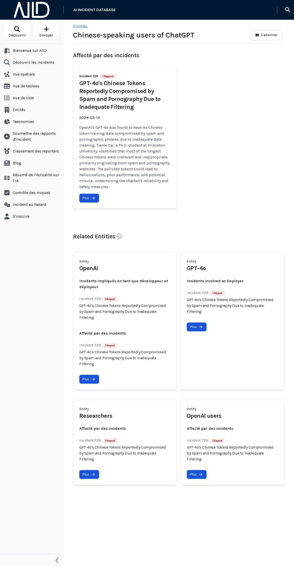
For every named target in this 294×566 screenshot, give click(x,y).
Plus (88, 198)
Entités (80, 26)
